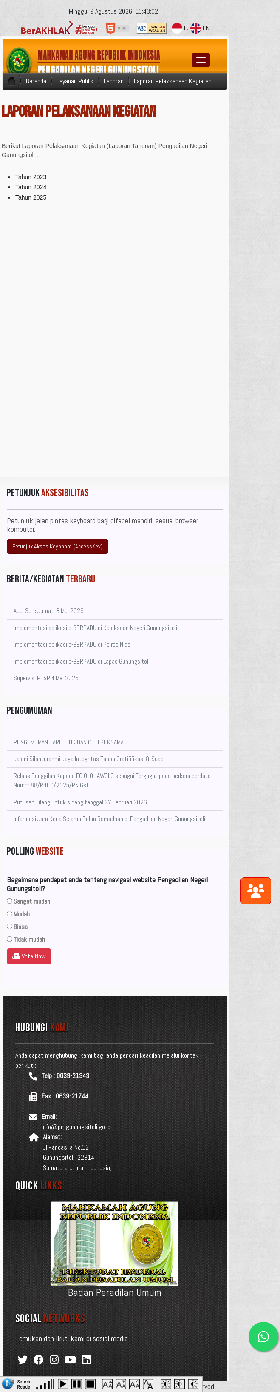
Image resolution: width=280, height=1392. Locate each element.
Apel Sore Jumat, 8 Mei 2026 (49, 611)
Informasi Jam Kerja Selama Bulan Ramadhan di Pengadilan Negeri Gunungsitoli (109, 819)
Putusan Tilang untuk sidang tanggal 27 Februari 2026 (80, 802)
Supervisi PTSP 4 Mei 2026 (46, 678)
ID (180, 27)
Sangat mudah (32, 901)
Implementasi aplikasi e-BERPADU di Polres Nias (72, 644)
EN (199, 27)
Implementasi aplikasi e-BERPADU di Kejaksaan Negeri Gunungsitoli (95, 628)
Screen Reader (24, 1383)
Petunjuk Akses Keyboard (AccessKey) (57, 546)
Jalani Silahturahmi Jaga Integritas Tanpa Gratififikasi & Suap (89, 759)
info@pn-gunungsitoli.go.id (76, 1126)
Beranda (36, 81)
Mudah (22, 914)
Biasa (21, 927)
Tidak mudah (29, 940)
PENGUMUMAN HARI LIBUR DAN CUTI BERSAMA (69, 742)
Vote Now (29, 956)
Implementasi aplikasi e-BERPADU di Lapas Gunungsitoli (82, 661)
